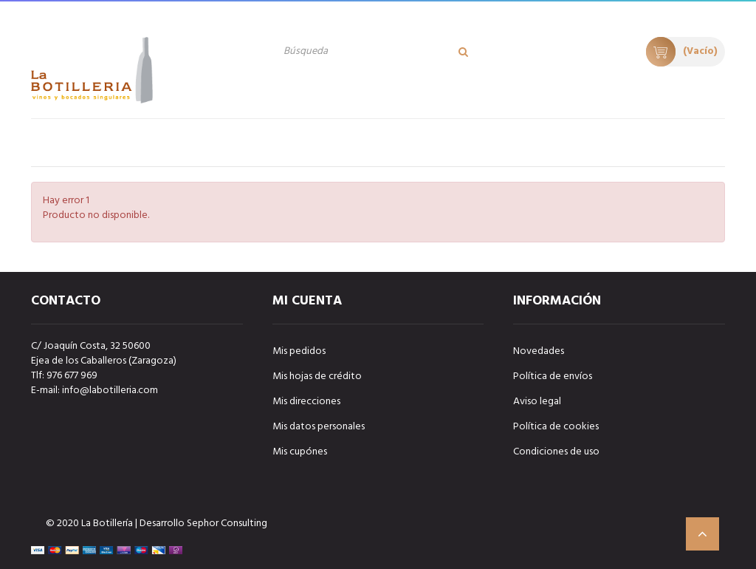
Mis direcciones (306, 401)
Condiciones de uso (556, 451)
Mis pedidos (299, 351)
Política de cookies (556, 426)
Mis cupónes (299, 451)
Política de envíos (552, 376)
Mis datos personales (318, 426)
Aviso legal (537, 401)
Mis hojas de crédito (317, 376)
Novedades (538, 351)
